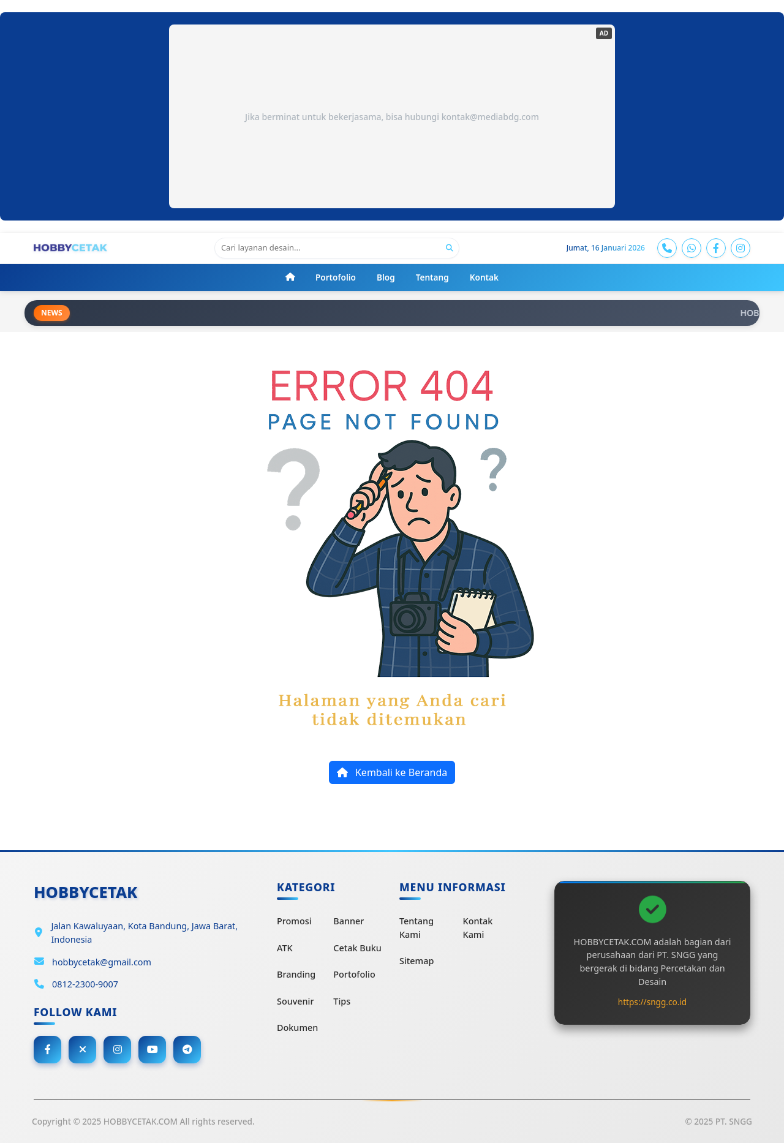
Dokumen (297, 1027)
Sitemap (416, 961)
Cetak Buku (357, 948)
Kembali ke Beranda (392, 772)
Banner (348, 921)
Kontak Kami (478, 927)
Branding (296, 974)
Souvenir (295, 1001)
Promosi (294, 921)
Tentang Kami (416, 927)
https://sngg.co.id (652, 1002)
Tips (341, 1001)
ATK (285, 948)
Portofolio (354, 974)
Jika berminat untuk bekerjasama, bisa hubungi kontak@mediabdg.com (392, 117)
